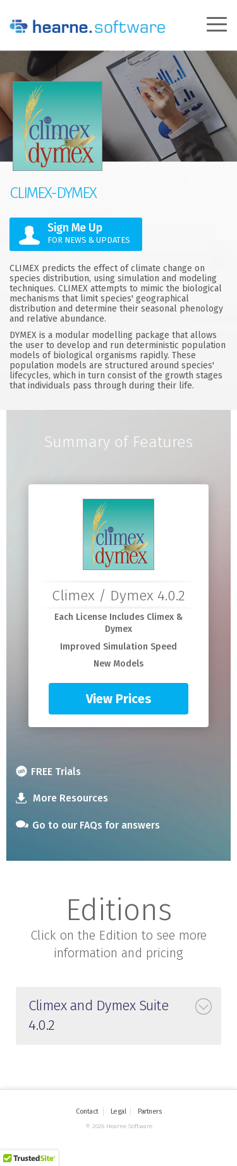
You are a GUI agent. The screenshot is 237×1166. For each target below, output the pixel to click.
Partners (149, 1111)
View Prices (119, 698)
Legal (118, 1111)
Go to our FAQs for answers (88, 825)
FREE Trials (48, 772)
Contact (87, 1111)
